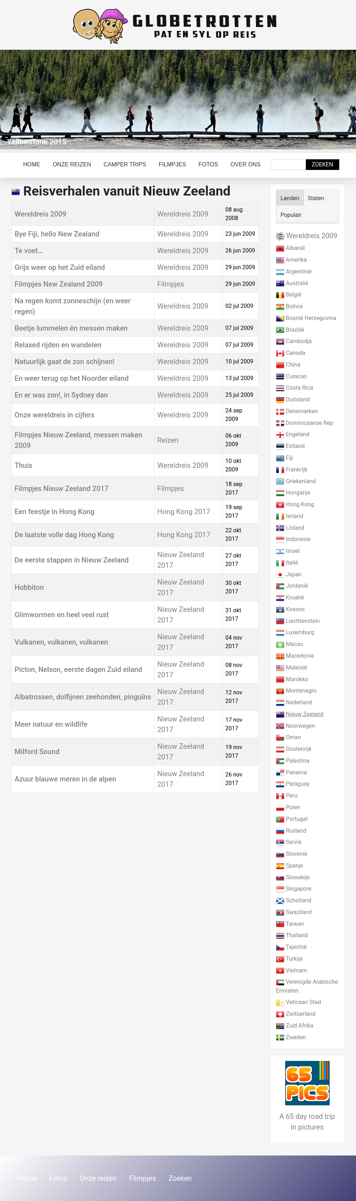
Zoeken (322, 164)
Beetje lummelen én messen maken (71, 328)
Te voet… (29, 250)
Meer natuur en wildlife (51, 724)
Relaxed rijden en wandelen (58, 345)
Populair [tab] (291, 215)
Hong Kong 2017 (183, 511)
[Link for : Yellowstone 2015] (178, 99)
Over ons (246, 164)
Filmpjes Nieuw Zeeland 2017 (62, 488)
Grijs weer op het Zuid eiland (60, 267)
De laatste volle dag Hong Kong (64, 534)
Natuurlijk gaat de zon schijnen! (65, 361)
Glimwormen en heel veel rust (62, 614)
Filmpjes (172, 164)
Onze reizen (72, 164)
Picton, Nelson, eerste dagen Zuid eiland (78, 669)
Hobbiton (29, 587)
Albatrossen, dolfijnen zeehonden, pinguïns (83, 697)
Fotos (208, 164)
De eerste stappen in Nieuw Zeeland (72, 560)
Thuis (23, 465)
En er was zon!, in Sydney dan (61, 395)
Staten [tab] (316, 198)
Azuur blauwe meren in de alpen (65, 779)
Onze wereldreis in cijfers (55, 415)
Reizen (167, 440)
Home (31, 164)
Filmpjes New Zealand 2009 (59, 284)
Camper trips (125, 164)
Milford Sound (37, 751)
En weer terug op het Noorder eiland (72, 378)
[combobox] (288, 164)
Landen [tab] (290, 198)
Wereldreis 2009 (40, 214)
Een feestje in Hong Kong (54, 511)
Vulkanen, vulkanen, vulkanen (61, 642)
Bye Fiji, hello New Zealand (57, 234)
